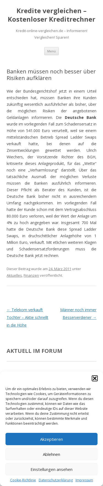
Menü (51, 51)
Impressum (84, 480)
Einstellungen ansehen (51, 469)
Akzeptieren (51, 439)
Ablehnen (51, 454)
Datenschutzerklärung (56, 480)
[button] (95, 378)
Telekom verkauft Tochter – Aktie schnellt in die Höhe (27, 317)
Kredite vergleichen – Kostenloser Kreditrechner (51, 15)
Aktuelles (14, 275)
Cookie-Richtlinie (23, 480)
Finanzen (31, 275)
